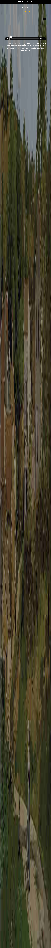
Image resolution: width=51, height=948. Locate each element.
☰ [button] (2, 2)
